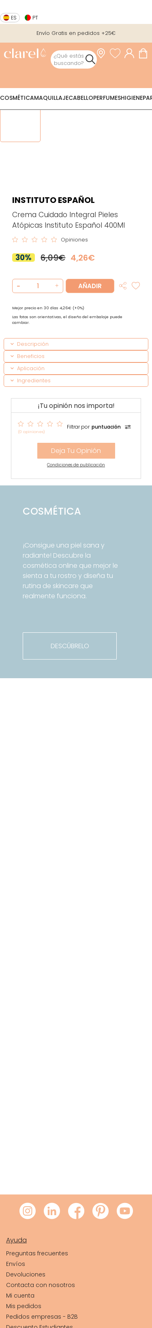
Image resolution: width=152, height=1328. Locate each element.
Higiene (132, 98)
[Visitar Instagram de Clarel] (27, 1211)
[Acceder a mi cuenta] (131, 53)
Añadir (90, 286)
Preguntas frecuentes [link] (37, 1253)
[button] (56, 286)
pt (35, 17)
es (14, 17)
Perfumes (107, 98)
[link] (25, 54)
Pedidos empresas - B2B (42, 1317)
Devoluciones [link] (25, 1274)
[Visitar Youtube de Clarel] (125, 1211)
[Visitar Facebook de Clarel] (76, 1211)
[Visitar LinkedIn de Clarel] (52, 1211)
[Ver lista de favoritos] (117, 53)
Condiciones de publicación (76, 465)
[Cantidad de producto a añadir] (37, 286)
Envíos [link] (15, 1264)
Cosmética (17, 98)
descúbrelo (70, 646)
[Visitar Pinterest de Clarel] (100, 1211)
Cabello (81, 98)
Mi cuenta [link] (20, 1295)
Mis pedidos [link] (23, 1306)
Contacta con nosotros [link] (40, 1285)
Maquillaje (51, 98)
